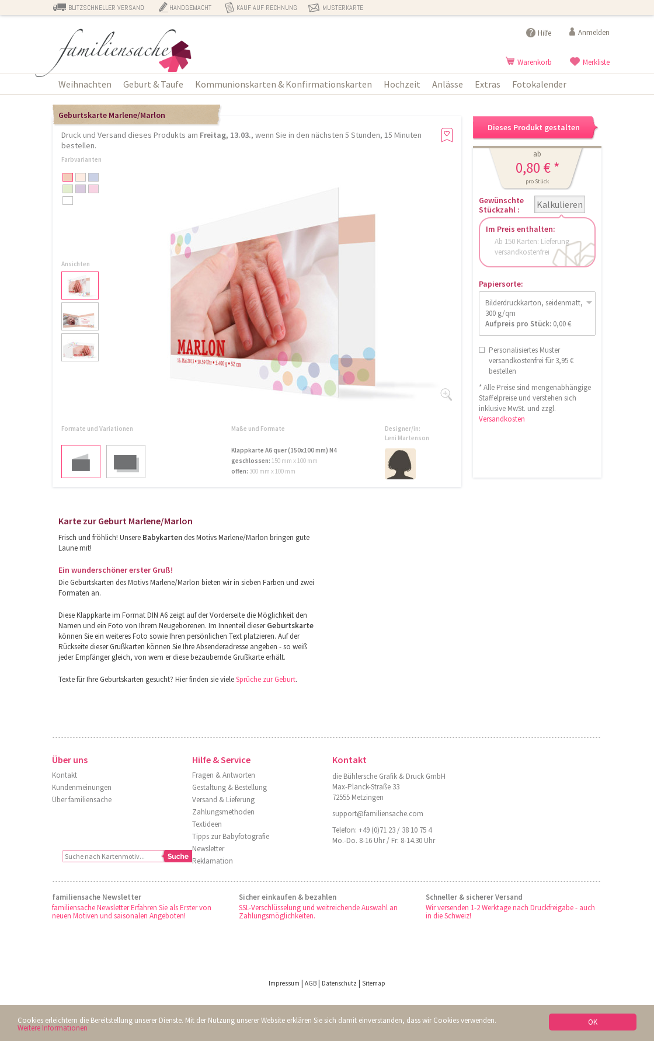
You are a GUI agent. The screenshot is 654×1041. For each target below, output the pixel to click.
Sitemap (373, 983)
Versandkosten (502, 419)
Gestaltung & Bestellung (229, 787)
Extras (487, 84)
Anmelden (594, 32)
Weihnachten (85, 84)
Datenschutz (339, 983)
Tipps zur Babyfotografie (230, 836)
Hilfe (544, 33)
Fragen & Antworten (223, 775)
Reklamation (212, 861)
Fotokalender (539, 84)
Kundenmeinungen (82, 787)
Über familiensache (82, 800)
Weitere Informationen (53, 1028)
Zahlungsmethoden (223, 812)
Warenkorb (534, 62)
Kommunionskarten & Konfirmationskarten (283, 84)
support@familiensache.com (377, 814)
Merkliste (596, 62)
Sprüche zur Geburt (265, 679)
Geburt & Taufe (153, 84)
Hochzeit (402, 84)
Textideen (207, 824)
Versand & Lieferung (223, 800)
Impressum (284, 983)
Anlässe (447, 84)
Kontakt (64, 775)
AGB (310, 983)
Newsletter (208, 849)
